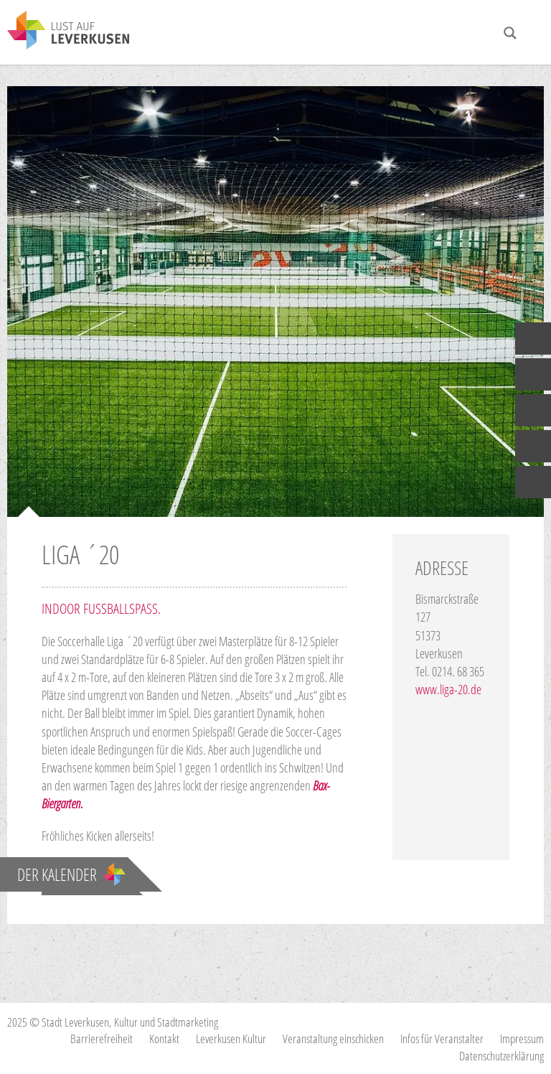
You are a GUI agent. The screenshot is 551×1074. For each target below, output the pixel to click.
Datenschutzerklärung (501, 1055)
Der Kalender (71, 874)
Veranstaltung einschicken (333, 1038)
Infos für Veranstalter (442, 1038)
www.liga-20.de (448, 689)
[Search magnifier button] (510, 33)
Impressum (522, 1038)
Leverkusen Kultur (231, 1038)
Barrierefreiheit (101, 1038)
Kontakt (164, 1038)
